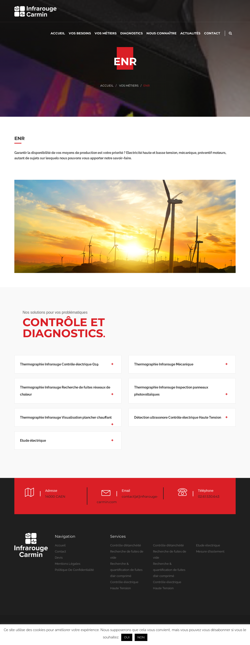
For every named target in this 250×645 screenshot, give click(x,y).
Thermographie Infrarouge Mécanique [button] (163, 364)
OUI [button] (126, 637)
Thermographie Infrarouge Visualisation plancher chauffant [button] (66, 417)
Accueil (58, 33)
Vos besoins (80, 33)
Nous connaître (161, 33)
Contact (212, 33)
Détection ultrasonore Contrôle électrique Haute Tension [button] (177, 417)
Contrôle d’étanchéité (125, 545)
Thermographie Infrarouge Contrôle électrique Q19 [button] (59, 364)
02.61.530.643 (208, 496)
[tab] (68, 367)
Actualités (190, 33)
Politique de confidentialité (74, 570)
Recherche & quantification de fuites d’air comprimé (126, 570)
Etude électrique (208, 545)
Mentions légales (67, 563)
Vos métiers (106, 33)
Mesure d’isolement (210, 551)
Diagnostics (131, 33)
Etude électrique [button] (33, 440)
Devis (59, 557)
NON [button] (141, 637)
